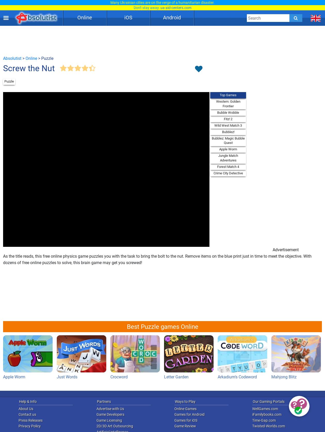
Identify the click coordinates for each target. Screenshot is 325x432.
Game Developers (110, 414)
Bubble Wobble (228, 113)
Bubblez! (228, 132)
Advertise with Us (110, 409)
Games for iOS (185, 420)
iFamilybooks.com (266, 414)
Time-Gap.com (264, 420)
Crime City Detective (228, 173)
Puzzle (9, 81)
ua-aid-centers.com (175, 8)
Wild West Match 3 (228, 125)
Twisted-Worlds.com (268, 426)
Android (172, 17)
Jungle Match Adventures (228, 158)
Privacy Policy (30, 426)
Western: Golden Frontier (228, 104)
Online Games (185, 409)
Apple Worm (228, 149)
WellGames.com (265, 409)
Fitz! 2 (228, 119)
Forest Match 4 (228, 167)
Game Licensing (109, 420)
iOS (128, 17)
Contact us (27, 414)
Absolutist (12, 58)
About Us (26, 409)
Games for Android (189, 414)
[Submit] (295, 18)
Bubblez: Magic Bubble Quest (228, 140)
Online (84, 17)
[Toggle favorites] (198, 69)
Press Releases (31, 420)
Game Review (185, 426)
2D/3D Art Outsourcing (114, 426)
